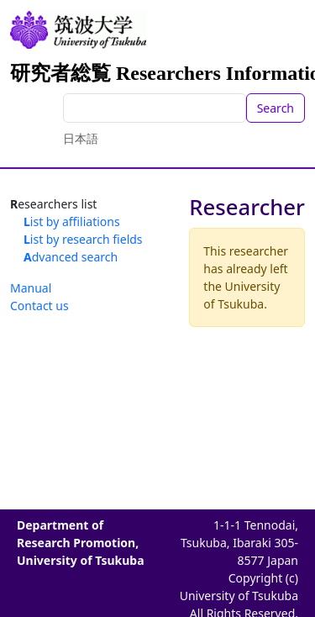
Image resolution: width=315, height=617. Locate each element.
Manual (30, 288)
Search (275, 108)
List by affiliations (72, 221)
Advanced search (71, 257)
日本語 (80, 138)
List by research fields (83, 239)
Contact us (39, 306)
